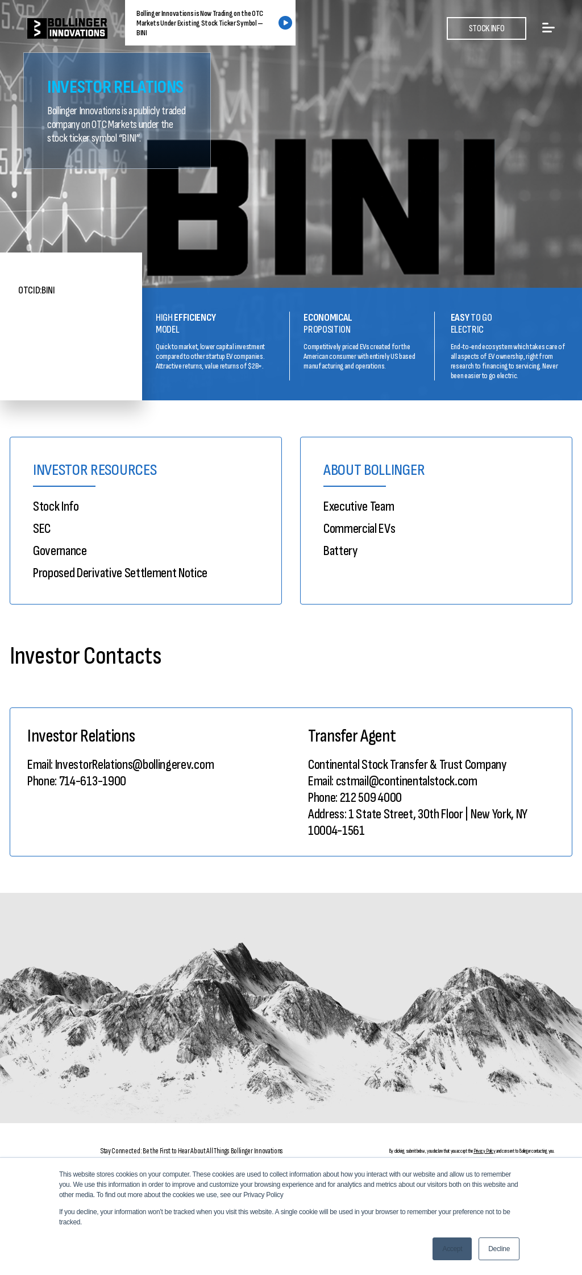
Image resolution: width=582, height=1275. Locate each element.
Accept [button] (452, 1249)
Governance (60, 551)
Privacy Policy (484, 1151)
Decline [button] (499, 1249)
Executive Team (358, 506)
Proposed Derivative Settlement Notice (120, 573)
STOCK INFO (487, 28)
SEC (42, 528)
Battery (340, 551)
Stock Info (56, 506)
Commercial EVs (359, 528)
